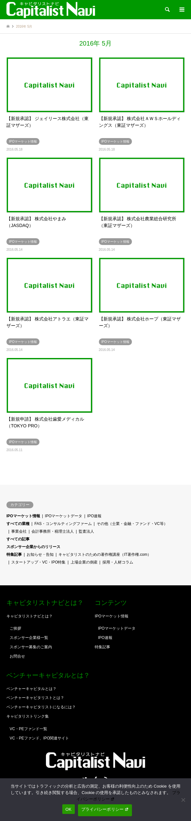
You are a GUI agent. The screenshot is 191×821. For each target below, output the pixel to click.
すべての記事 (18, 539)
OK (68, 809)
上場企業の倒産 (84, 562)
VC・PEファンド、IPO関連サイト (39, 738)
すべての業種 (18, 523)
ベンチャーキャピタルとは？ (31, 688)
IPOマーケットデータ (63, 516)
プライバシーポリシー (105, 809)
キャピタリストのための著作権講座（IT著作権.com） (104, 554)
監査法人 (86, 531)
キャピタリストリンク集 (27, 716)
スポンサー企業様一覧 (29, 637)
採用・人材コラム (117, 562)
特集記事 (14, 554)
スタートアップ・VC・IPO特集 (38, 562)
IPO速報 (94, 516)
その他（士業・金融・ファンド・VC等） (132, 523)
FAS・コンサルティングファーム (63, 523)
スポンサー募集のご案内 (31, 647)
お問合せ (17, 656)
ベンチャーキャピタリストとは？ (35, 697)
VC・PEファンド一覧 (28, 729)
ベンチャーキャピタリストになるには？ (41, 707)
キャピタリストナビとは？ (29, 616)
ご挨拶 (15, 628)
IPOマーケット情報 (23, 516)
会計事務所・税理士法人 (52, 531)
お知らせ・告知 (40, 554)
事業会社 (19, 531)
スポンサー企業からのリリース (33, 547)
